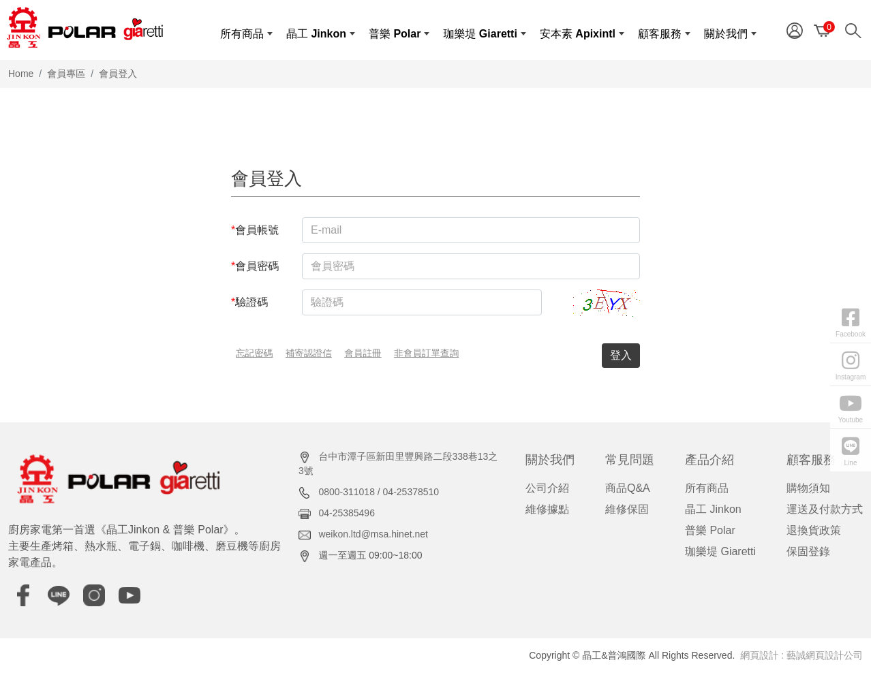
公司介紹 (547, 488)
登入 (621, 355)
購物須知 (808, 488)
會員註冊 (362, 353)
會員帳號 (255, 230)
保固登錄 (808, 551)
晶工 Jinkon (713, 509)
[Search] (856, 29)
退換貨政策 (813, 530)
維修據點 (547, 509)
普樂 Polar (710, 530)
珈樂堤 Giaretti (720, 551)
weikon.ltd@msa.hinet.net (373, 534)
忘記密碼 (254, 353)
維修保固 (627, 509)
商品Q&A (627, 488)
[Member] (794, 29)
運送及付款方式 (824, 509)
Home (20, 73)
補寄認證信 (309, 353)
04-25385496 (346, 512)
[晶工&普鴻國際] (85, 27)
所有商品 (707, 488)
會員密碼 (255, 266)
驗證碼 (249, 302)
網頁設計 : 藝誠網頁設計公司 (801, 655)
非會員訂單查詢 (426, 353)
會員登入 (118, 73)
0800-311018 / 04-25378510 (378, 491)
